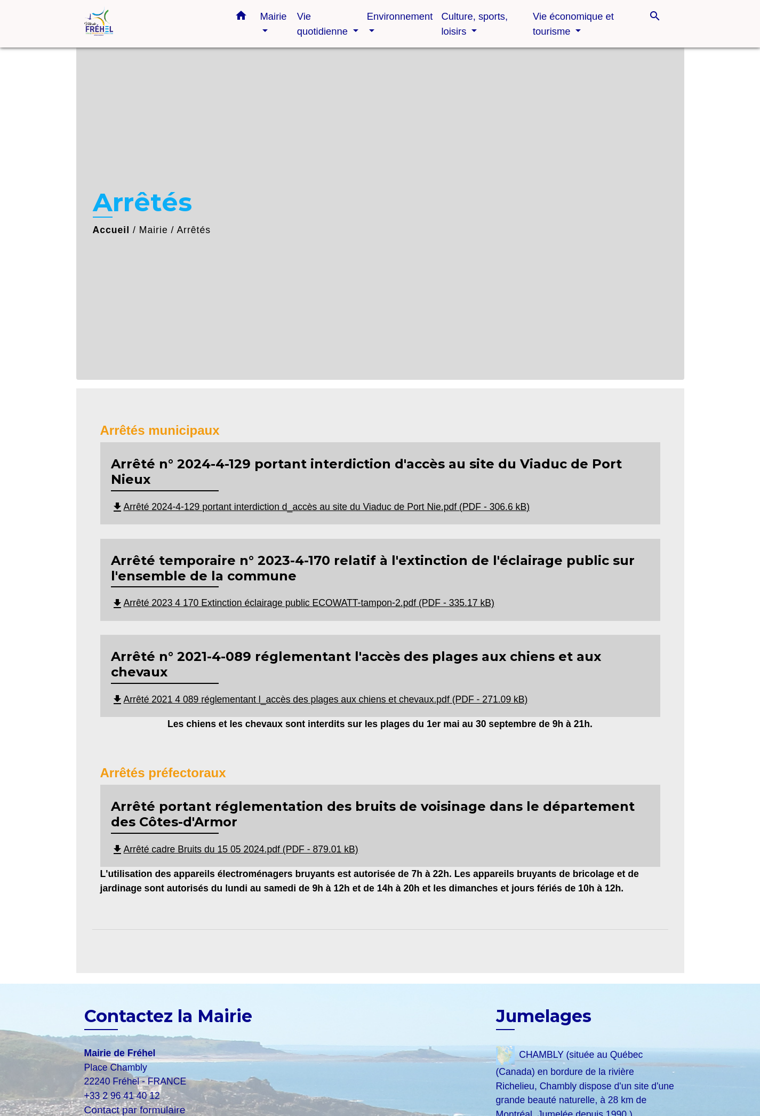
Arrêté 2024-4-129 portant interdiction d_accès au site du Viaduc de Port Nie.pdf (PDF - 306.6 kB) (320, 506)
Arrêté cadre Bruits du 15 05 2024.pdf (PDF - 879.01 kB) (234, 849)
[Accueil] (151, 24)
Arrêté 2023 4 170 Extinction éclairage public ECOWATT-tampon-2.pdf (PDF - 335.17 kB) (302, 602)
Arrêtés (194, 230)
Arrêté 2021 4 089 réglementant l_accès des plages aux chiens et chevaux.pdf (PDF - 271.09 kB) (319, 699)
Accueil (111, 230)
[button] (241, 17)
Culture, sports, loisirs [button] (474, 24)
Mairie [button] (273, 16)
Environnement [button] (400, 16)
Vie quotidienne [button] (323, 24)
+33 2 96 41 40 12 (122, 1095)
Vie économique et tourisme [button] (573, 24)
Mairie (153, 230)
